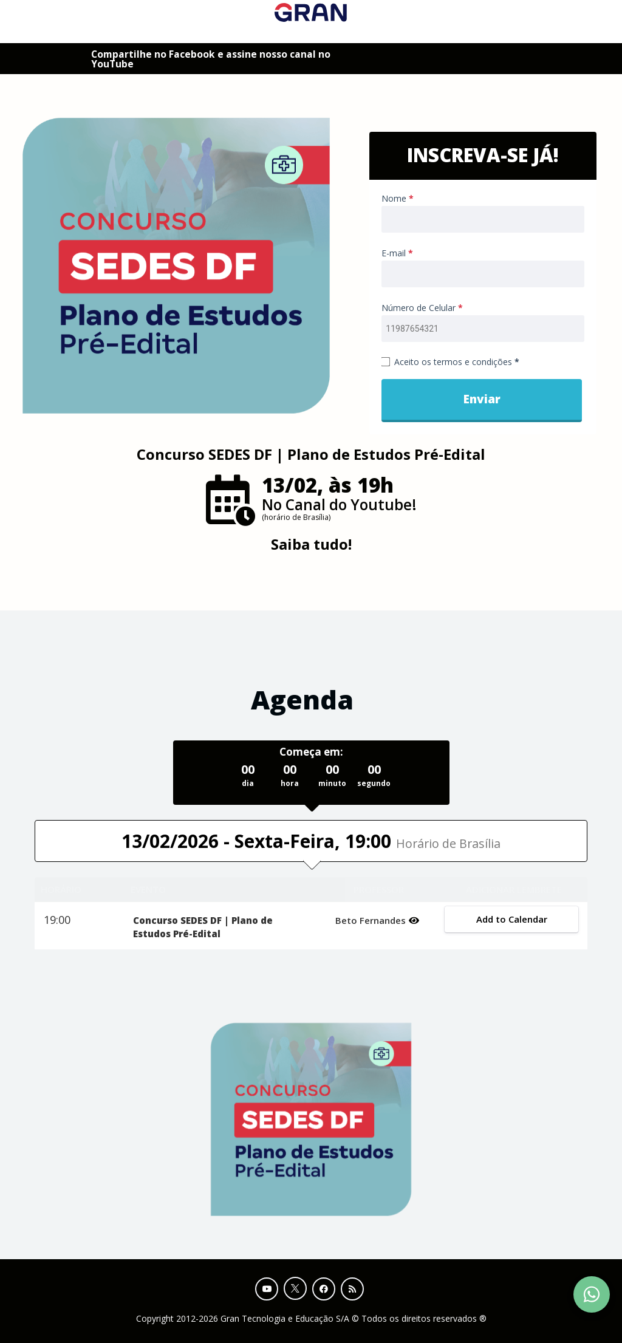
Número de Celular (422, 307)
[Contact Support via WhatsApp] (591, 1294)
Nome (397, 198)
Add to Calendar (511, 919)
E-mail (397, 253)
